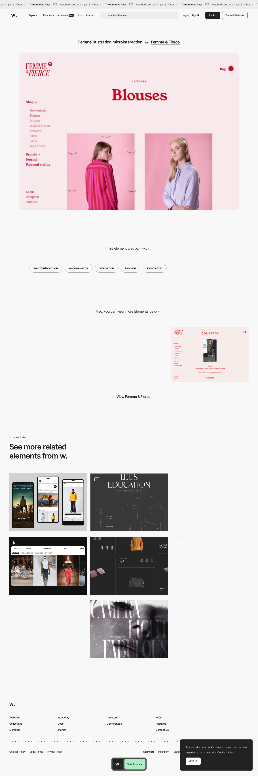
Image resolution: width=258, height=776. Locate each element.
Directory (48, 15)
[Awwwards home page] (118, 764)
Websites (14, 717)
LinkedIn (178, 751)
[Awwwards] (14, 15)
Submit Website (235, 15)
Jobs (80, 15)
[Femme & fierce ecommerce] (129, 354)
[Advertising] (129, 629)
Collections (15, 723)
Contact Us (162, 729)
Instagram (163, 751)
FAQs (159, 717)
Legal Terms (36, 751)
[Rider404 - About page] (210, 564)
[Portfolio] (129, 566)
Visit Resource (135, 764)
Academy (65, 15)
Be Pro (212, 15)
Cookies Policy (17, 751)
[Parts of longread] (129, 502)
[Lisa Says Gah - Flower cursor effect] (48, 627)
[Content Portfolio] (48, 566)
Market (90, 15)
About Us (161, 723)
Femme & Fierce (165, 42)
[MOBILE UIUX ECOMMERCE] (48, 502)
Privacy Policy (54, 751)
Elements (14, 729)
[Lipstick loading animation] (48, 354)
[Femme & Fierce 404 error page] (210, 354)
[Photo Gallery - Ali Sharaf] (210, 501)
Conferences (114, 723)
